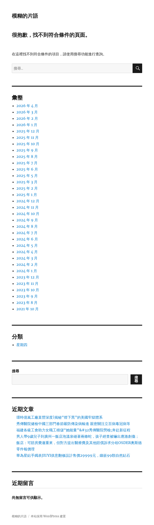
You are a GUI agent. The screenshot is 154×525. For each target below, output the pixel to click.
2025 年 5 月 (27, 175)
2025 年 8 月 (27, 156)
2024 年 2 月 (27, 264)
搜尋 (15, 371)
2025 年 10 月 (27, 144)
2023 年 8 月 (27, 302)
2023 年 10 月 (27, 290)
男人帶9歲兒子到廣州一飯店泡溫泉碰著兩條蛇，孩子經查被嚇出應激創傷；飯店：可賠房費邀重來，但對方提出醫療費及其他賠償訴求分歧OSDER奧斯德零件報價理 (79, 442)
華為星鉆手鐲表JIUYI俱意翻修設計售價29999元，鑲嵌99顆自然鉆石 (73, 455)
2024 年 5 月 (27, 245)
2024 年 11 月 (27, 207)
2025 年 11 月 (27, 137)
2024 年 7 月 (27, 232)
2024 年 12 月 (27, 201)
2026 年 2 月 (27, 118)
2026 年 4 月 (27, 105)
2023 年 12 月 (27, 277)
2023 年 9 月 (27, 296)
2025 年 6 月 (27, 169)
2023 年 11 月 (27, 283)
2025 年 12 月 (27, 131)
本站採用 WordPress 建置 (48, 516)
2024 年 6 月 (27, 239)
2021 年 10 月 (27, 309)
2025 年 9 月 (27, 150)
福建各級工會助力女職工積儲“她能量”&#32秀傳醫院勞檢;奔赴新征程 (73, 430)
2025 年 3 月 (27, 182)
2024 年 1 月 (26, 271)
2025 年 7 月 (27, 163)
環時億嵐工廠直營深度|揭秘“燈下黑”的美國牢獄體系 (59, 417)
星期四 (21, 344)
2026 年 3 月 (27, 112)
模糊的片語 (25, 16)
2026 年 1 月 (26, 124)
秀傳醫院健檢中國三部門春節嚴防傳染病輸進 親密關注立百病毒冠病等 (73, 423)
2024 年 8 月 (27, 226)
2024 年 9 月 (27, 220)
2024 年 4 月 (27, 251)
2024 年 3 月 (27, 258)
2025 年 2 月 (27, 188)
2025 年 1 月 (26, 194)
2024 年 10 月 (27, 213)
